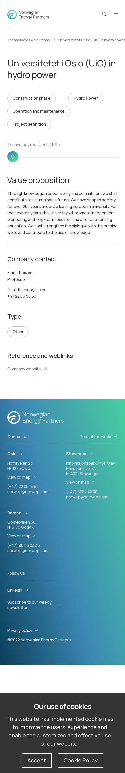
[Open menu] (116, 14)
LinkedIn (18, 590)
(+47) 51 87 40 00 (81, 491)
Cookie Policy (81, 760)
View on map (22, 477)
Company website (27, 369)
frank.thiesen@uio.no (27, 289)
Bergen (17, 512)
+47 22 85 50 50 (21, 296)
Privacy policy (23, 630)
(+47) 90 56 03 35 (23, 545)
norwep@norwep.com (27, 491)
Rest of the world (99, 436)
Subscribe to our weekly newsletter (33, 605)
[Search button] (104, 14)
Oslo (15, 453)
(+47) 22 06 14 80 (23, 486)
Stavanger (79, 453)
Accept (36, 760)
